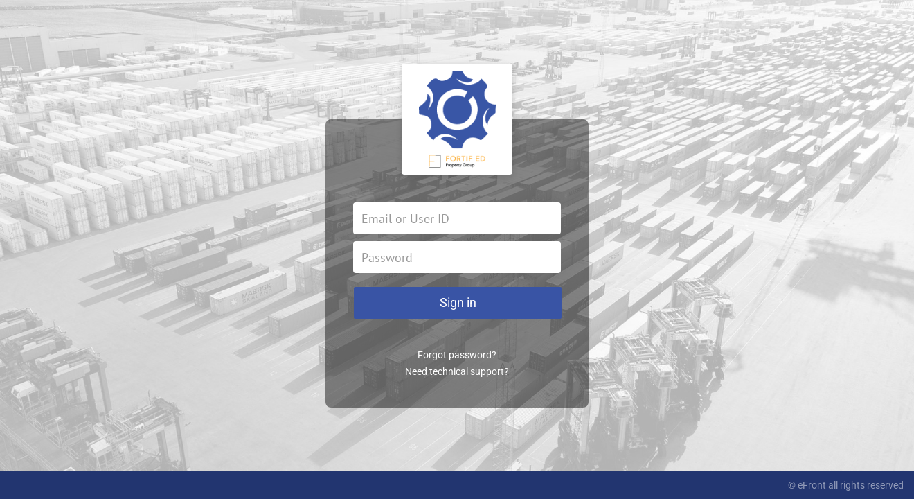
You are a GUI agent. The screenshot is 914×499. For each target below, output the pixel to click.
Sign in (458, 302)
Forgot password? (457, 354)
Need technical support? (457, 371)
